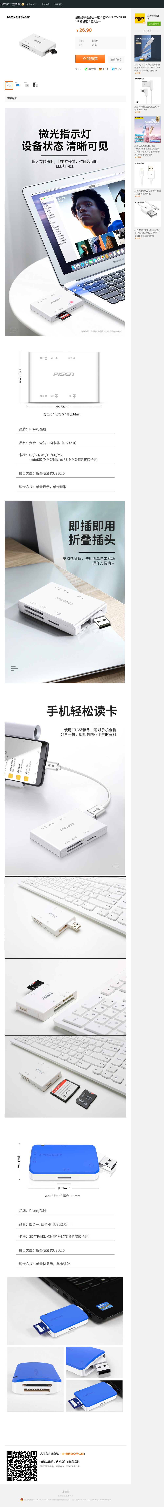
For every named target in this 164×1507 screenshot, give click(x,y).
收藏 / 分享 (116, 59)
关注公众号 (154, 24)
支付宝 (116, 69)
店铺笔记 (58, 4)
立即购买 (90, 59)
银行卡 (104, 69)
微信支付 (90, 69)
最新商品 (45, 4)
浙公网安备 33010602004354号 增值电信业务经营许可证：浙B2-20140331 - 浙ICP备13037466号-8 (67, 1499)
